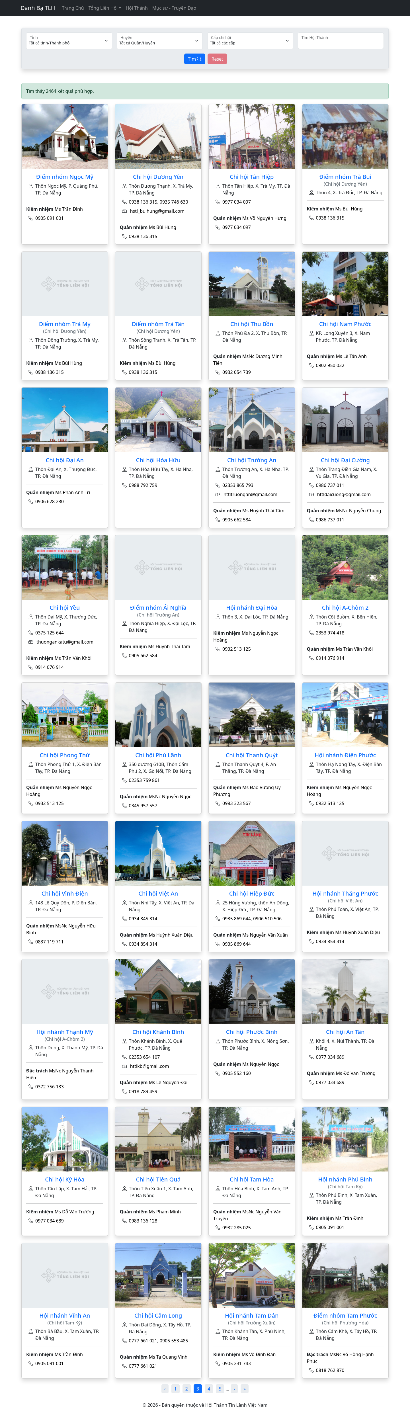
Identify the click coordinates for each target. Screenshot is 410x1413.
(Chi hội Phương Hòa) (345, 1323)
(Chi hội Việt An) (345, 901)
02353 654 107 (144, 1057)
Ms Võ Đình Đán (259, 1354)
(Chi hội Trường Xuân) (251, 1323)
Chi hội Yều (65, 607)
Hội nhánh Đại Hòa (251, 607)
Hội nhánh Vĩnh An (64, 1315)
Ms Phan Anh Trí (72, 492)
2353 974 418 (330, 633)
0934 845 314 (143, 919)
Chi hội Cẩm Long (158, 1315)
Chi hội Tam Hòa (252, 1179)
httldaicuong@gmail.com (344, 494)
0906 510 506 (267, 919)
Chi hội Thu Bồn (251, 324)
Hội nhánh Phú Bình (345, 1179)
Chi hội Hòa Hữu (158, 460)
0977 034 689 (330, 1057)
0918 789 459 (143, 1091)
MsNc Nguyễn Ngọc (170, 796)
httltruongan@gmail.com (250, 494)
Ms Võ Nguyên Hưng (264, 218)
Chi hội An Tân (345, 1032)
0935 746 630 (174, 202)
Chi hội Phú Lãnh (158, 755)
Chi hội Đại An (65, 460)
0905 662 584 (236, 520)
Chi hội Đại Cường (345, 460)
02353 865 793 (237, 485)
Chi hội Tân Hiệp (252, 177)
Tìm (195, 59)
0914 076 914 (49, 667)
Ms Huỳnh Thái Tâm (263, 510)
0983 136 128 (143, 1221)
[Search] (341, 40)
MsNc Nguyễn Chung (358, 510)
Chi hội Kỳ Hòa (64, 1179)
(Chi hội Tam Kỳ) (345, 1186)
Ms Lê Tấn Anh (351, 356)
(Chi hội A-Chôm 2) (65, 1039)
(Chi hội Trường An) (158, 615)
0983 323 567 (236, 803)
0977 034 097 (236, 202)
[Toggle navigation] (23, 20)
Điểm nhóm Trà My (65, 324)
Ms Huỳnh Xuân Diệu (171, 935)
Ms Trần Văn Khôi (73, 658)
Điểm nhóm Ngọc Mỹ (64, 177)
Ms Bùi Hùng (162, 227)
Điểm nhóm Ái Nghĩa (158, 607)
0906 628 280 (49, 501)
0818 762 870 (330, 1370)
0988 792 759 (143, 485)
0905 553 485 (174, 1341)
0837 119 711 (49, 942)
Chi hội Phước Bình (252, 1032)
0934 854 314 (143, 944)
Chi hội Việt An (158, 893)
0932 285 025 (236, 1227)
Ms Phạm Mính (165, 1212)
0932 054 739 (236, 372)
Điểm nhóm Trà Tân (158, 324)
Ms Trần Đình (69, 209)
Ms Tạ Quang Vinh (168, 1357)
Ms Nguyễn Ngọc (260, 1064)
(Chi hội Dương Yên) (345, 184)
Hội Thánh (136, 8)
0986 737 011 (330, 485)
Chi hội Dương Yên (158, 177)
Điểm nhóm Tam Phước (345, 1315)
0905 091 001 (49, 218)
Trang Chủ (73, 8)
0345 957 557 (143, 805)
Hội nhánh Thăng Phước (345, 893)
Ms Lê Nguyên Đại (168, 1082)
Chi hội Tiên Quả (158, 1179)
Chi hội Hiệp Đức (251, 893)
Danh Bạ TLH (37, 8)
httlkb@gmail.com (149, 1066)
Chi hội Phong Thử (65, 755)
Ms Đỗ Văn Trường (356, 1073)
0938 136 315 (143, 202)
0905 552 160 (236, 1073)
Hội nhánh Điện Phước (345, 755)
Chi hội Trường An (251, 460)
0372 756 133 (49, 1087)
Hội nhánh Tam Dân (251, 1315)
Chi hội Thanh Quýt (252, 755)
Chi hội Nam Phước (345, 324)
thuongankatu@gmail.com (64, 642)
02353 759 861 (144, 780)
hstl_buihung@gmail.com (157, 211)
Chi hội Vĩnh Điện (65, 893)
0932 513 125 (236, 649)
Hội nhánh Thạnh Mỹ (64, 1032)
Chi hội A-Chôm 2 (345, 607)
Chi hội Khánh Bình (158, 1032)
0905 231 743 (236, 1363)
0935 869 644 (236, 919)
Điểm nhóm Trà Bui (345, 177)
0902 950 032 (330, 365)
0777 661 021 (143, 1341)
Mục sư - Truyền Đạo (174, 8)
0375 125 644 (49, 633)
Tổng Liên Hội (103, 8)
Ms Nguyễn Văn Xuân (265, 935)
